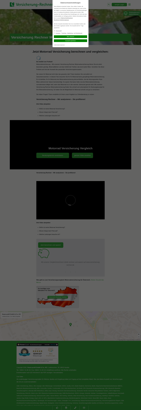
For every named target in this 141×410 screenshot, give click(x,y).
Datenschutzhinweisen (67, 18)
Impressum (62, 44)
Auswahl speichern (70, 40)
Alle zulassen (70, 36)
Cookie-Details (57, 44)
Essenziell (58, 31)
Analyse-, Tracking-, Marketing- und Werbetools (68, 33)
